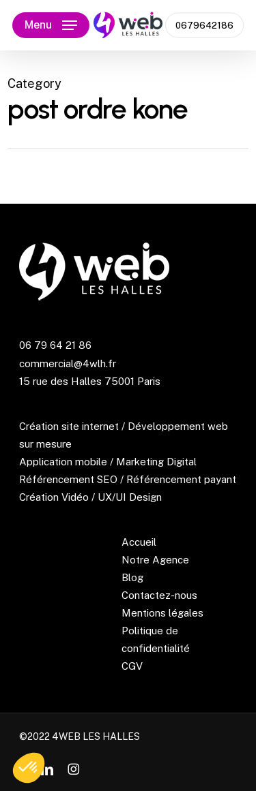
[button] (50, 25)
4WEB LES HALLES (96, 736)
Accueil (139, 542)
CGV (132, 666)
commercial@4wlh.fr (67, 363)
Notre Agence (155, 559)
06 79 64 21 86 (55, 345)
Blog (132, 577)
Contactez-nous (159, 595)
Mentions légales (162, 613)
